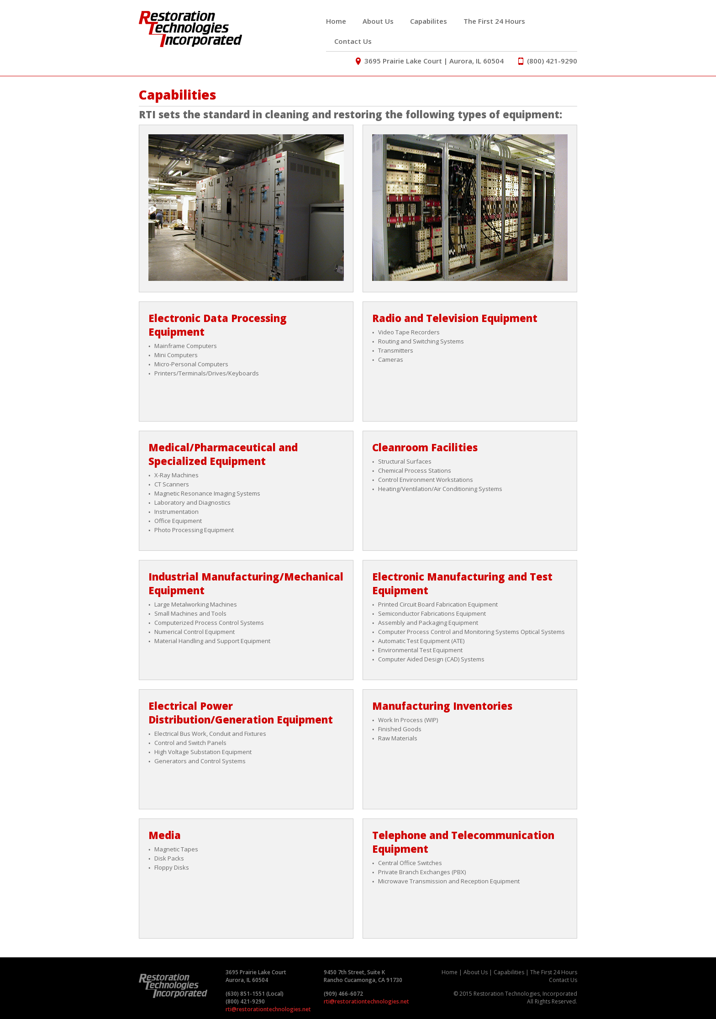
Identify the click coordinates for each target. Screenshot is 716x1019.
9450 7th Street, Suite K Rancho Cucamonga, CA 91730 (363, 976)
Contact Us (353, 41)
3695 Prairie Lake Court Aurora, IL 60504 (256, 976)
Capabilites (428, 21)
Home (336, 21)
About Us (378, 21)
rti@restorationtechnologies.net (268, 1009)
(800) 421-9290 (547, 60)
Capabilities (509, 972)
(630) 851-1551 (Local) (255, 994)
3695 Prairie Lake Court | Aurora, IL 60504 (430, 60)
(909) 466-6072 (343, 994)
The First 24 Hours (494, 21)
